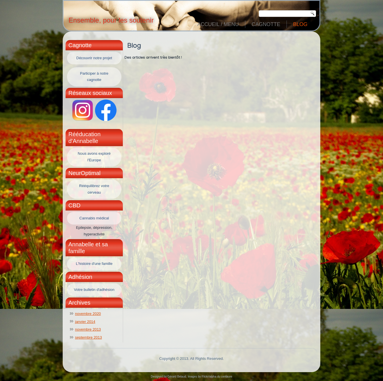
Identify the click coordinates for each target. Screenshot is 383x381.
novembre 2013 (88, 329)
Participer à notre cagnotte (94, 76)
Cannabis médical (94, 218)
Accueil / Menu (218, 24)
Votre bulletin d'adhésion (94, 289)
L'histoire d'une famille (94, 263)
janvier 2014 (85, 322)
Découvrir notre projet (94, 58)
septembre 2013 (88, 337)
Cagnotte (266, 24)
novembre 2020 (88, 313)
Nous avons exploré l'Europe (94, 156)
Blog (300, 24)
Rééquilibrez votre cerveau (94, 189)
